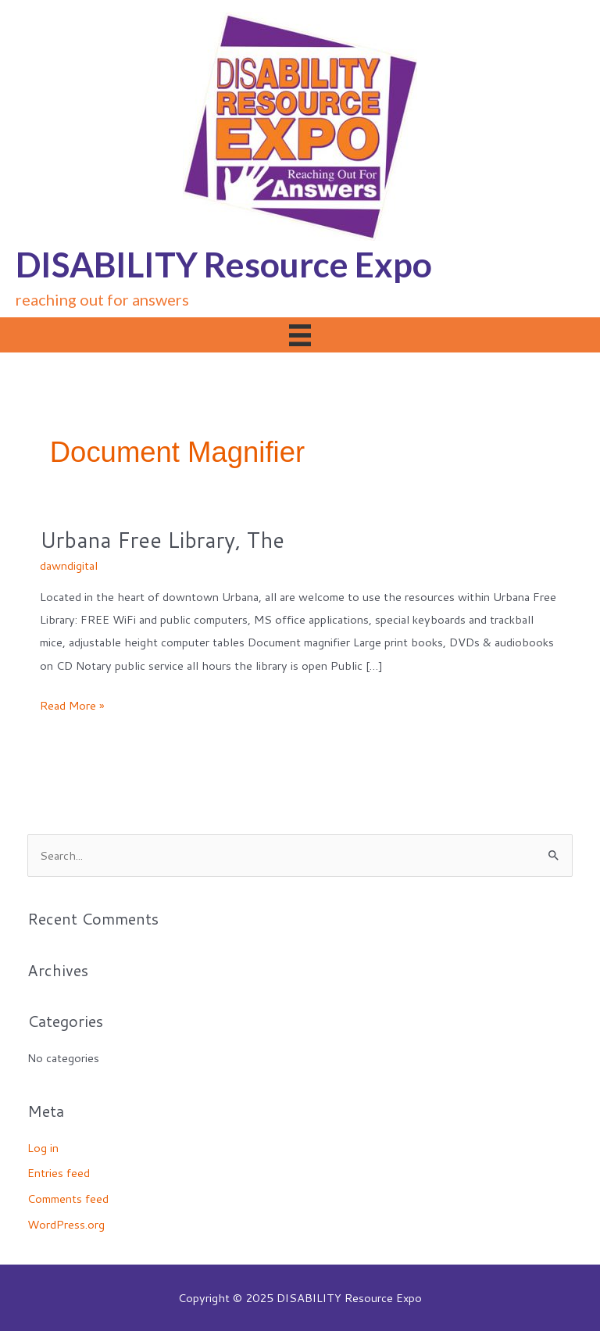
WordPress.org (66, 1224)
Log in (43, 1148)
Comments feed (68, 1198)
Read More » (72, 705)
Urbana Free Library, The (162, 539)
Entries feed (58, 1173)
